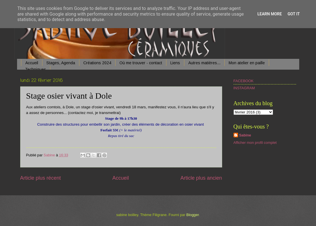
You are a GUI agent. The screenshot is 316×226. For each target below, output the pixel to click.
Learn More (269, 14)
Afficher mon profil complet (255, 142)
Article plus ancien (201, 178)
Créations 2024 (97, 63)
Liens (175, 63)
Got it (294, 14)
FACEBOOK (244, 81)
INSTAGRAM (244, 88)
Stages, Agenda (60, 63)
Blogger (192, 215)
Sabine (245, 135)
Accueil (31, 63)
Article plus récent (40, 178)
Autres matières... (204, 63)
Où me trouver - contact (140, 63)
